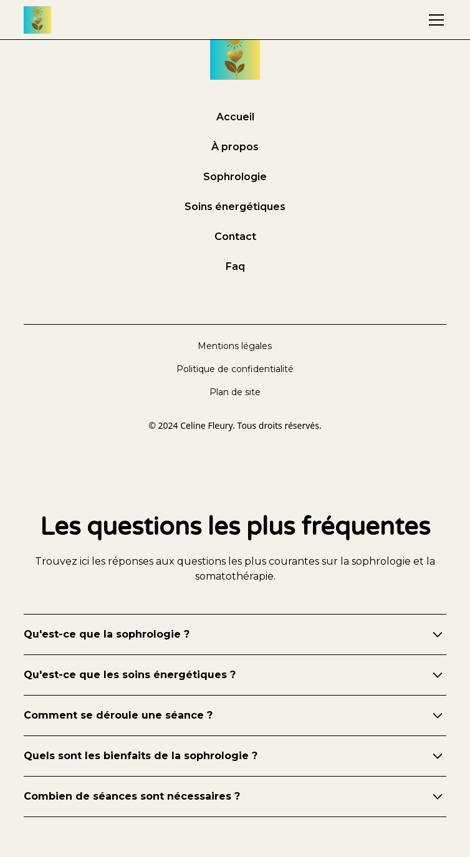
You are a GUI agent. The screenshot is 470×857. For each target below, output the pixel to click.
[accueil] (37, 20)
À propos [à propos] (235, 147)
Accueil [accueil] (235, 117)
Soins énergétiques (235, 207)
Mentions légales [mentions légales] (235, 346)
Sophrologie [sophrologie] (235, 177)
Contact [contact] (235, 236)
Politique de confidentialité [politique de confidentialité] (235, 369)
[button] (433, 20)
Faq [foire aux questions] (235, 266)
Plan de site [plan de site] (235, 392)
